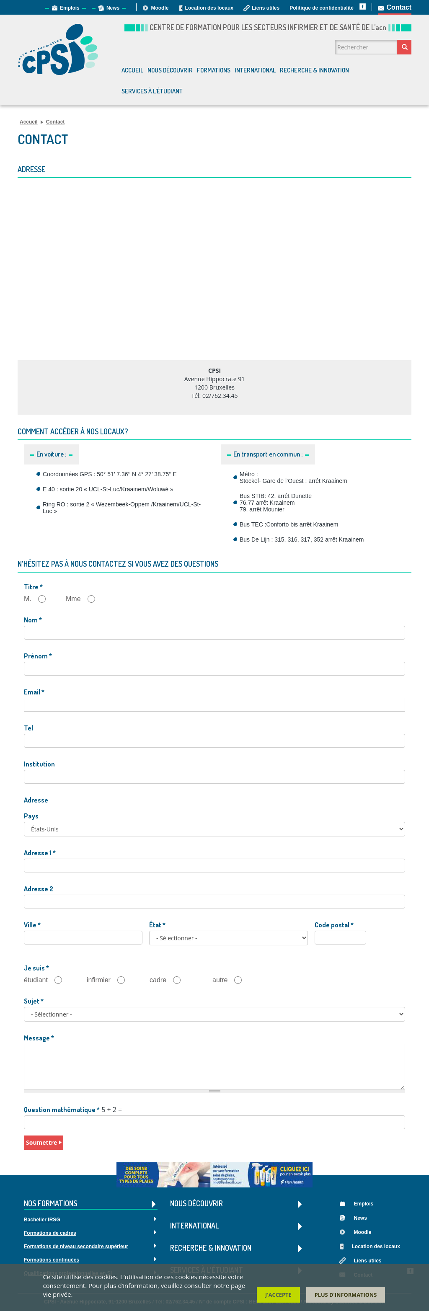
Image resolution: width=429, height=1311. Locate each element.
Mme (84, 599)
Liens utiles (265, 8)
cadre (168, 980)
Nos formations (91, 1204)
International (255, 70)
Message (39, 1038)
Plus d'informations (346, 1294)
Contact (398, 7)
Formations (213, 70)
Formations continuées (51, 1260)
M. (38, 599)
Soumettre (41, 1142)
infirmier (109, 980)
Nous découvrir (170, 70)
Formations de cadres (50, 1233)
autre (230, 980)
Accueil (132, 70)
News (112, 8)
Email (34, 692)
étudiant (46, 980)
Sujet (34, 1001)
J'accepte (278, 1294)
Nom (33, 620)
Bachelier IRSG (42, 1220)
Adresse (36, 800)
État (157, 925)
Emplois (70, 8)
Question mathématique (62, 1109)
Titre (33, 587)
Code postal (334, 925)
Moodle (159, 8)
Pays (31, 816)
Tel (28, 728)
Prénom (38, 656)
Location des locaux (209, 8)
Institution (39, 764)
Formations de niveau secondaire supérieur (76, 1246)
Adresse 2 (38, 889)
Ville (32, 925)
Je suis (36, 968)
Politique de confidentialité (321, 8)
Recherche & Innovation (314, 70)
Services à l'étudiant (152, 91)
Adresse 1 (40, 853)
